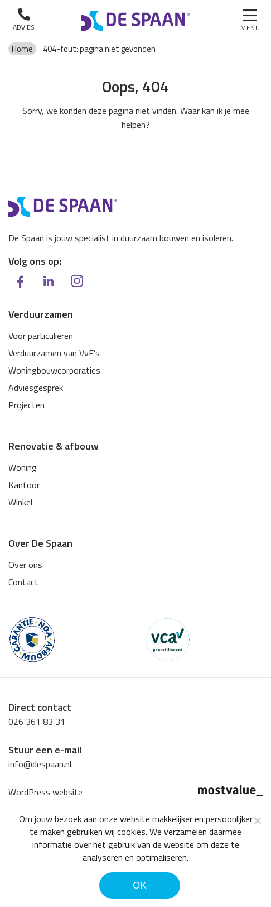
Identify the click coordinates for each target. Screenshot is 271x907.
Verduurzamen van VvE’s (54, 353)
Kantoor (24, 484)
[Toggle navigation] (250, 21)
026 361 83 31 (36, 721)
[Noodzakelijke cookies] (257, 820)
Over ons (25, 564)
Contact (23, 582)
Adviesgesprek (35, 387)
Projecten (26, 405)
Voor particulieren (40, 335)
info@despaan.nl (39, 764)
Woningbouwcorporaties (54, 370)
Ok (140, 885)
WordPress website (45, 792)
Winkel (20, 502)
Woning (22, 467)
